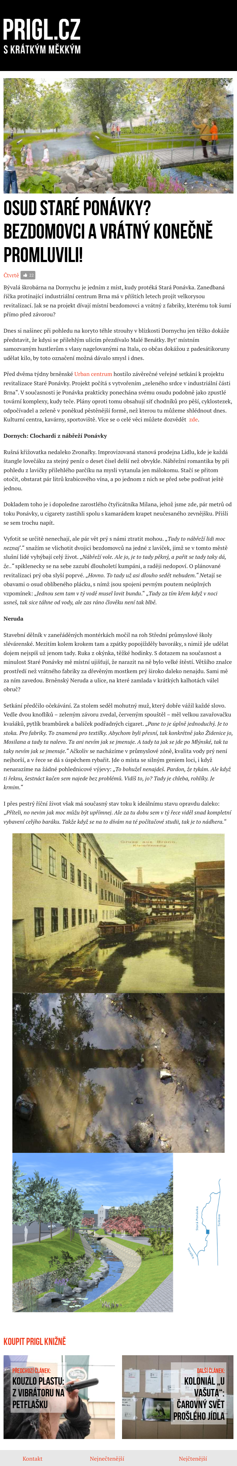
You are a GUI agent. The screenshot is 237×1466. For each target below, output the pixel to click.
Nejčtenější (193, 1458)
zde (193, 419)
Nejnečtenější (107, 1458)
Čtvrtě (11, 275)
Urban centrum (93, 374)
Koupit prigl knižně (35, 1342)
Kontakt (32, 1458)
